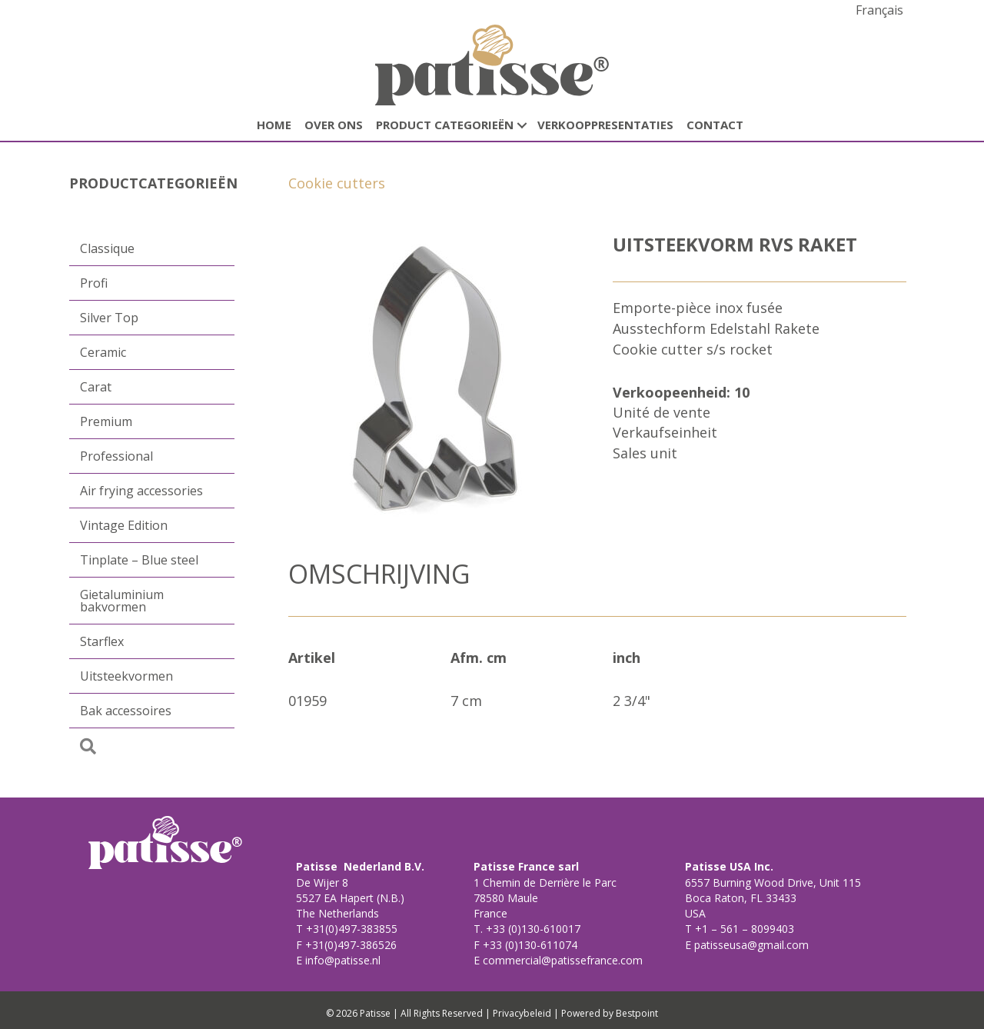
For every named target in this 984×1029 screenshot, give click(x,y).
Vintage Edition (124, 525)
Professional (116, 456)
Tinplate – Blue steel (139, 559)
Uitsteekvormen (126, 676)
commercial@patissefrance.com (561, 960)
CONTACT (714, 124)
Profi (94, 283)
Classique (107, 248)
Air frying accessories (141, 490)
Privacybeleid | (526, 1013)
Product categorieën (445, 124)
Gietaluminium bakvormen (122, 600)
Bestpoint (637, 1013)
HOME (274, 124)
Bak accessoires (125, 710)
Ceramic (103, 352)
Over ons (333, 124)
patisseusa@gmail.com (750, 944)
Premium (106, 421)
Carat (95, 386)
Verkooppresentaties (605, 124)
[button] (522, 125)
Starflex (102, 641)
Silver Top (109, 317)
